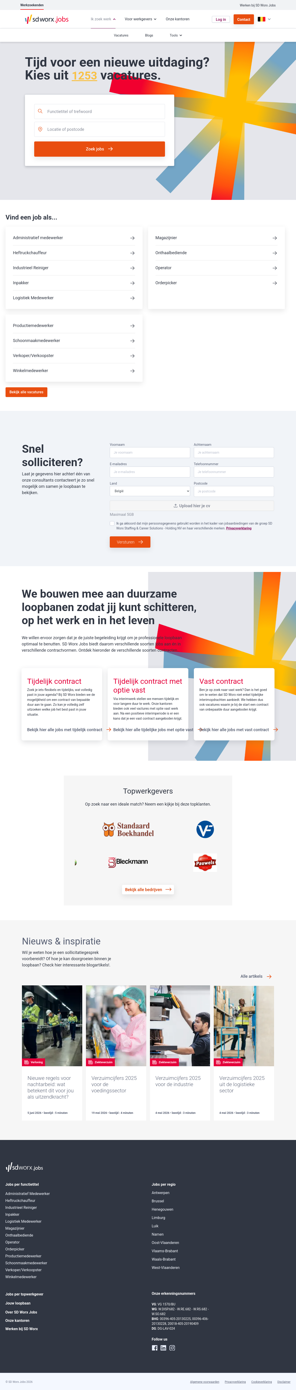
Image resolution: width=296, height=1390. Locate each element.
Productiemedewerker (33, 325)
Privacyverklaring (239, 528)
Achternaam (234, 450)
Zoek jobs (95, 149)
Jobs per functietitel (22, 1184)
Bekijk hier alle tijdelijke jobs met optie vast (153, 729)
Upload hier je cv (192, 505)
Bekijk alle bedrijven (143, 889)
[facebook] (154, 1347)
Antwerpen (161, 1193)
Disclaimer (283, 1382)
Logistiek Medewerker (33, 297)
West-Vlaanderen (166, 1267)
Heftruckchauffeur (30, 252)
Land (150, 489)
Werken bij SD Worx (21, 1329)
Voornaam (150, 450)
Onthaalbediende (171, 252)
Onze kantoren (17, 1320)
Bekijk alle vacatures (26, 392)
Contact (243, 19)
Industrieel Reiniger (31, 267)
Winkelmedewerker (30, 370)
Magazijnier (166, 237)
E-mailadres (150, 469)
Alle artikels (251, 976)
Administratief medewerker (38, 237)
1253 (84, 75)
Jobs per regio (164, 1184)
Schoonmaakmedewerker (36, 340)
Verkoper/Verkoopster (33, 355)
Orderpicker (166, 282)
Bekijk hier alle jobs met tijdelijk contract (64, 729)
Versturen (125, 542)
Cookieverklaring (261, 1382)
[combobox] (99, 111)
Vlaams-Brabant (165, 1251)
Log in (221, 19)
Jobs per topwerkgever (24, 1294)
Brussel (158, 1201)
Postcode (234, 489)
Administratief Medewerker (27, 1193)
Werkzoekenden (32, 5)
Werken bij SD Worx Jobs (258, 5)
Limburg (158, 1218)
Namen (158, 1234)
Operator (164, 267)
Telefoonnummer (234, 469)
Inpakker (21, 282)
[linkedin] (163, 1347)
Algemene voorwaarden (204, 1382)
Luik (155, 1226)
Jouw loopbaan (18, 1303)
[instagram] (172, 1347)
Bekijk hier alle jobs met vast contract (234, 729)
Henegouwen (163, 1209)
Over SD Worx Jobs (21, 1312)
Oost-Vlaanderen (165, 1242)
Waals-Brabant (164, 1259)
